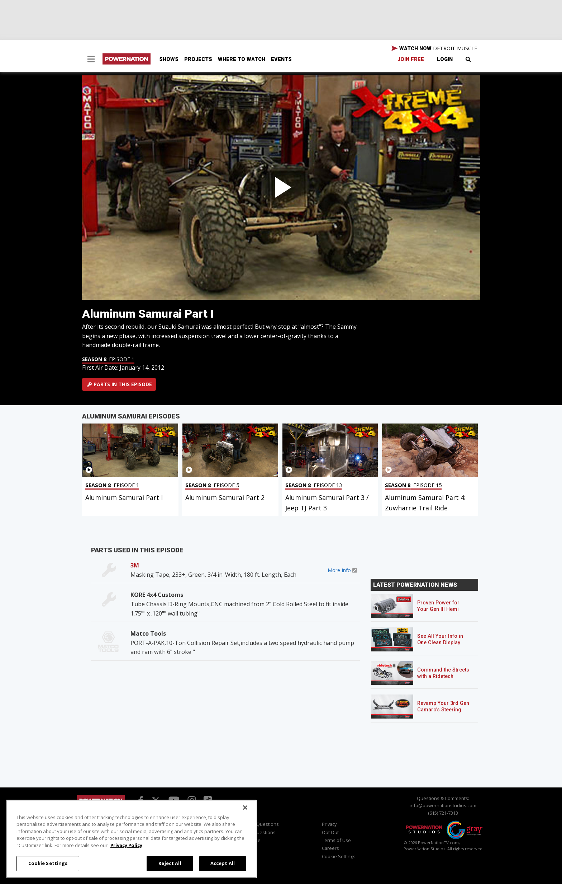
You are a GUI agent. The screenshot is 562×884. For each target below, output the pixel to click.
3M (134, 565)
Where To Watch (241, 59)
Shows (168, 59)
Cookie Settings (339, 856)
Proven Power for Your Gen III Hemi (438, 606)
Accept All (222, 863)
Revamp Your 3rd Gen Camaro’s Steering (443, 706)
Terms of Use (336, 840)
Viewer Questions (259, 824)
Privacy (329, 824)
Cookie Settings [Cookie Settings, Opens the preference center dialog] (48, 863)
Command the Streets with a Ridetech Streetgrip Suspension (443, 676)
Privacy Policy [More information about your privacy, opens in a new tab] (126, 845)
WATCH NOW (434, 48)
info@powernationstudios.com (443, 805)
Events (281, 59)
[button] (91, 60)
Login (445, 59)
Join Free (410, 59)
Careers (330, 848)
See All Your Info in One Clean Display (440, 639)
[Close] (245, 807)
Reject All (169, 863)
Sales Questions (258, 832)
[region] (131, 839)
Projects (198, 59)
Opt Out (330, 832)
